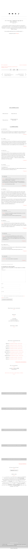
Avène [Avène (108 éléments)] (13, 477)
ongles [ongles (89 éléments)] (19, 481)
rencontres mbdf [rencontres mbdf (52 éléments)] (10, 482)
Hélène (2, 223)
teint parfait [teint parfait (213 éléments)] (21, 483)
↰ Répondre (25, 134)
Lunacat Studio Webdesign (21, 545)
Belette (3, 184)
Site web (2, 291)
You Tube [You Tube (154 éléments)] (16, 486)
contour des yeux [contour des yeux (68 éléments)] (11, 478)
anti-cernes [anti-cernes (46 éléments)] (3, 477)
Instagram (2, 67)
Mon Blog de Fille (10, 544)
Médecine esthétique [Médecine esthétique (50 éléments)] (15, 481)
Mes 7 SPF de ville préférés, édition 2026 (14, 408)
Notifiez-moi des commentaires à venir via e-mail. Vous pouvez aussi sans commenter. (13, 297)
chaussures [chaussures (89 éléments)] (20, 477)
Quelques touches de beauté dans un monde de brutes (9, 66)
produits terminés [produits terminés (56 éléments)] (5, 482)
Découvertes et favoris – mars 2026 (14, 445)
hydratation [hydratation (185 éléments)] (22, 479)
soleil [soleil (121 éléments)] (14, 483)
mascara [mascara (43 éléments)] (7, 481)
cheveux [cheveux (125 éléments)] (24, 477)
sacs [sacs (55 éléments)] (19, 482)
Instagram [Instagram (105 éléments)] (5, 480)
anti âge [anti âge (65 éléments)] (10, 477)
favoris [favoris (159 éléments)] (11, 479)
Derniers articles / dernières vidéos (14, 372)
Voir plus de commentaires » (21, 362)
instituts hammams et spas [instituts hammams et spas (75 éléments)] (12, 480)
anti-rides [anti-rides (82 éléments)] (7, 477)
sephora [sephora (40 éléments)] (21, 482)
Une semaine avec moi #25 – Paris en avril (15, 343)
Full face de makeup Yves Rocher (14, 459)
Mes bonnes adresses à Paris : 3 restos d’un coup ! (14, 429)
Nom (2, 283)
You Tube (6, 67)
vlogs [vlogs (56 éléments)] (25, 485)
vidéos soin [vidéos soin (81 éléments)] (22, 485)
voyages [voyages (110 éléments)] (11, 486)
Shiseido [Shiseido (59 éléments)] (23, 482)
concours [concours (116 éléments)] (6, 478)
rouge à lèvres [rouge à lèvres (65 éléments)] (16, 482)
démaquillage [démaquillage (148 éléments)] (20, 478)
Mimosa (3, 213)
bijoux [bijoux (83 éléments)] (16, 477)
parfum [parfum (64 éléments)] (22, 481)
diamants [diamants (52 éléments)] (15, 478)
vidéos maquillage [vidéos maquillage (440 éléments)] (14, 484)
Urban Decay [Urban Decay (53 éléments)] (3, 485)
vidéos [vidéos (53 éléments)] (7, 485)
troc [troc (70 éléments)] (25, 483)
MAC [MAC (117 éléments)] (19, 480)
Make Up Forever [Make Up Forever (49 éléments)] (22, 480)
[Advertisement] (14, 84)
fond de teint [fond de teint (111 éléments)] (16, 479)
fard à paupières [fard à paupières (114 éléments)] (6, 479)
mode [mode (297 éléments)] (10, 481)
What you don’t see (5, 113)
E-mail (2, 287)
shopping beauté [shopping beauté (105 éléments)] (5, 483)
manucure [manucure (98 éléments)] (4, 481)
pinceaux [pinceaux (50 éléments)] (25, 481)
